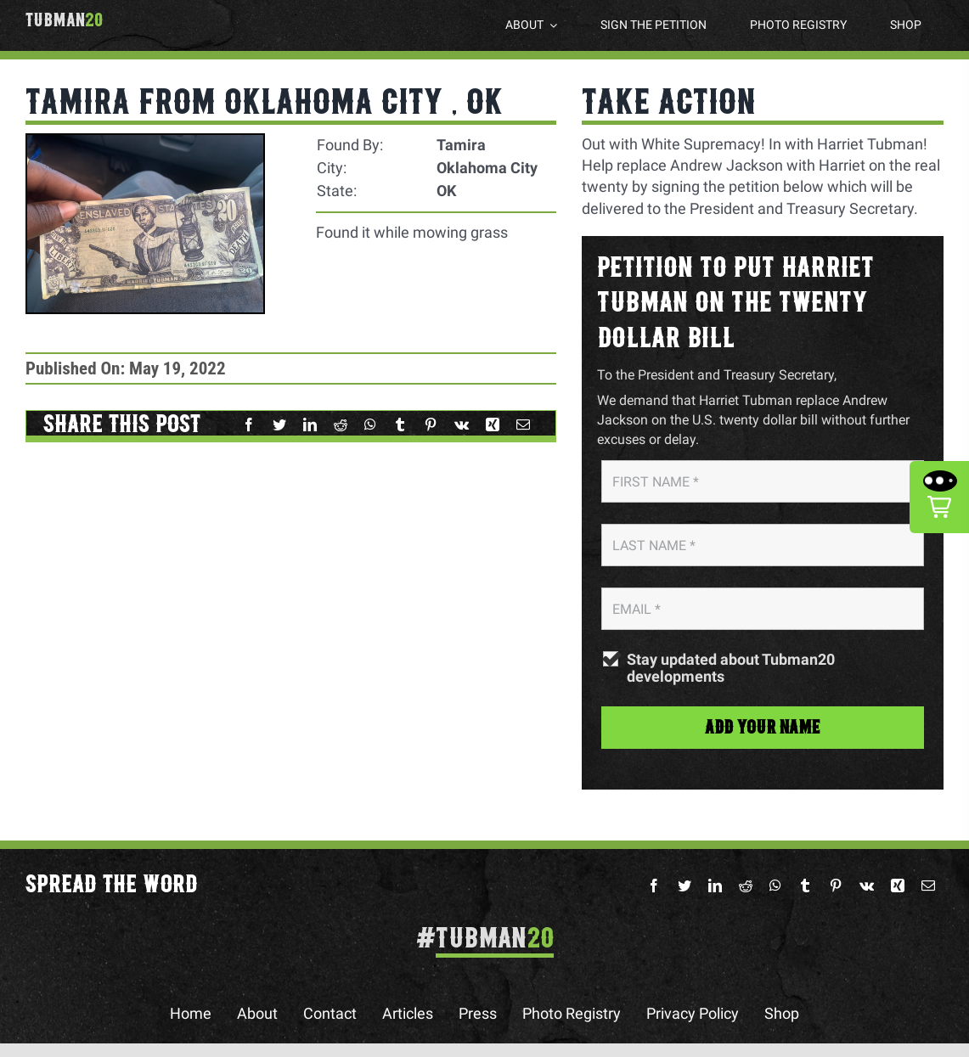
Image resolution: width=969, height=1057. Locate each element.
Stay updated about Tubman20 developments (731, 668)
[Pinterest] (430, 424)
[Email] (523, 424)
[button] (939, 497)
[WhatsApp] (370, 424)
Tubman (64, 20)
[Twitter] (279, 424)
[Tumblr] (400, 424)
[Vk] (461, 424)
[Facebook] (249, 424)
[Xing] (492, 424)
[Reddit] (340, 424)
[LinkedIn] (310, 424)
